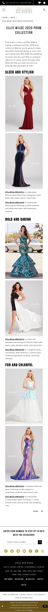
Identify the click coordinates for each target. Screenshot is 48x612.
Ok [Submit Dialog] (45, 606)
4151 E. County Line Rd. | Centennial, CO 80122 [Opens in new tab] (24, 567)
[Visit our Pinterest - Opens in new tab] (30, 551)
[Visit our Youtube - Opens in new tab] (24, 551)
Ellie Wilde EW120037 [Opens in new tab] (14, 497)
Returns (8, 579)
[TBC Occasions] (24, 9)
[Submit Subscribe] (40, 542)
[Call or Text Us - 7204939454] (16, 3)
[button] (44, 3)
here (31, 610)
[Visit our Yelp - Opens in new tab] (42, 551)
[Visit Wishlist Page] (39, 3)
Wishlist (30, 579)
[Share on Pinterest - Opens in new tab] (42, 511)
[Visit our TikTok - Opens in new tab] (6, 551)
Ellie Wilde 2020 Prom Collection (17, 21)
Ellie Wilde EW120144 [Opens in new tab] (14, 486)
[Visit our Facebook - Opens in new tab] (36, 551)
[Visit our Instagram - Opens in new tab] (12, 551)
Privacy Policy (26, 595)
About (40, 579)
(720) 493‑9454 (24, 563)
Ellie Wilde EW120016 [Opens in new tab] (14, 192)
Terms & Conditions (10, 595)
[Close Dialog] (2, 606)
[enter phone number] (24, 542)
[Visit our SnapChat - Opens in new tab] (18, 551)
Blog (13, 17)
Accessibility (40, 595)
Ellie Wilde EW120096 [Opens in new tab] (14, 202)
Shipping (19, 579)
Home (4, 17)
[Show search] (44, 10)
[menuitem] (16, 3)
